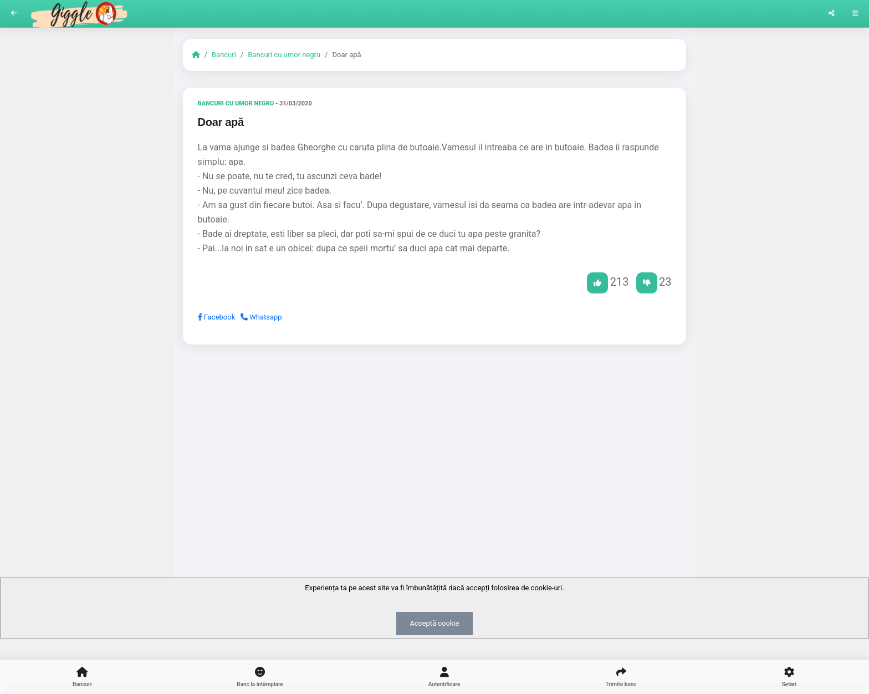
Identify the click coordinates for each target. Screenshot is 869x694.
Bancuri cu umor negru (284, 54)
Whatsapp (261, 317)
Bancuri (224, 54)
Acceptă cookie (434, 623)
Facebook (217, 317)
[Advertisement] (435, 438)
